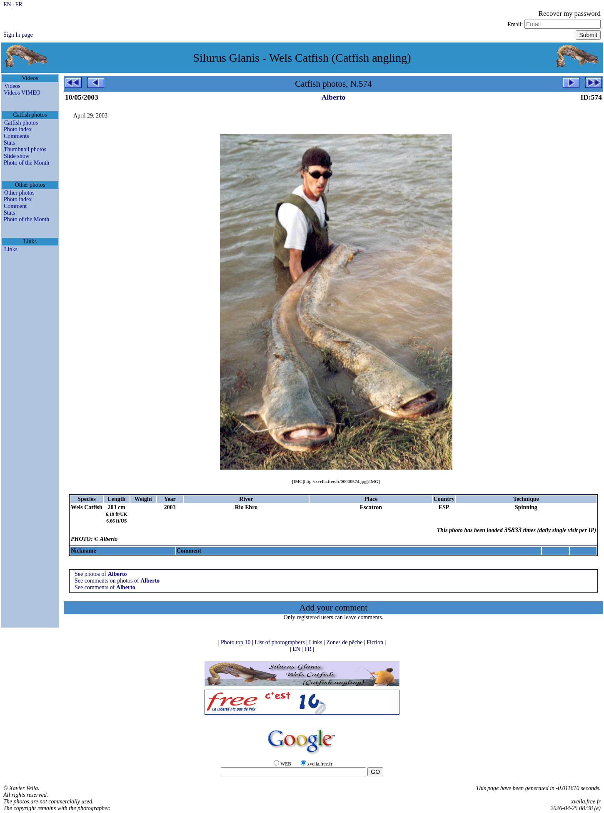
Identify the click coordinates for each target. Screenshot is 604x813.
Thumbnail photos (25, 149)
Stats (9, 143)
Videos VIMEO (22, 93)
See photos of (101, 574)
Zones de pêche (345, 642)
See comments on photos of (117, 581)
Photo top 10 (236, 642)
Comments (16, 136)
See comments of (105, 587)
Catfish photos (21, 123)
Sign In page (18, 35)
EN (7, 4)
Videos (12, 86)
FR (18, 4)
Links (10, 249)
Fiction (375, 642)
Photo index (18, 129)
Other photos (19, 193)
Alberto (333, 97)
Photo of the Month (26, 163)
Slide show (17, 156)
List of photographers (280, 642)
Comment (15, 206)
